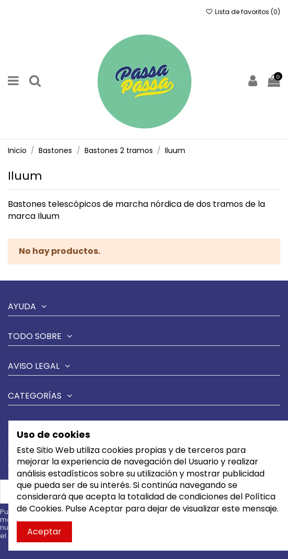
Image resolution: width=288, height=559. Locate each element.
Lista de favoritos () (243, 11)
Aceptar (44, 532)
